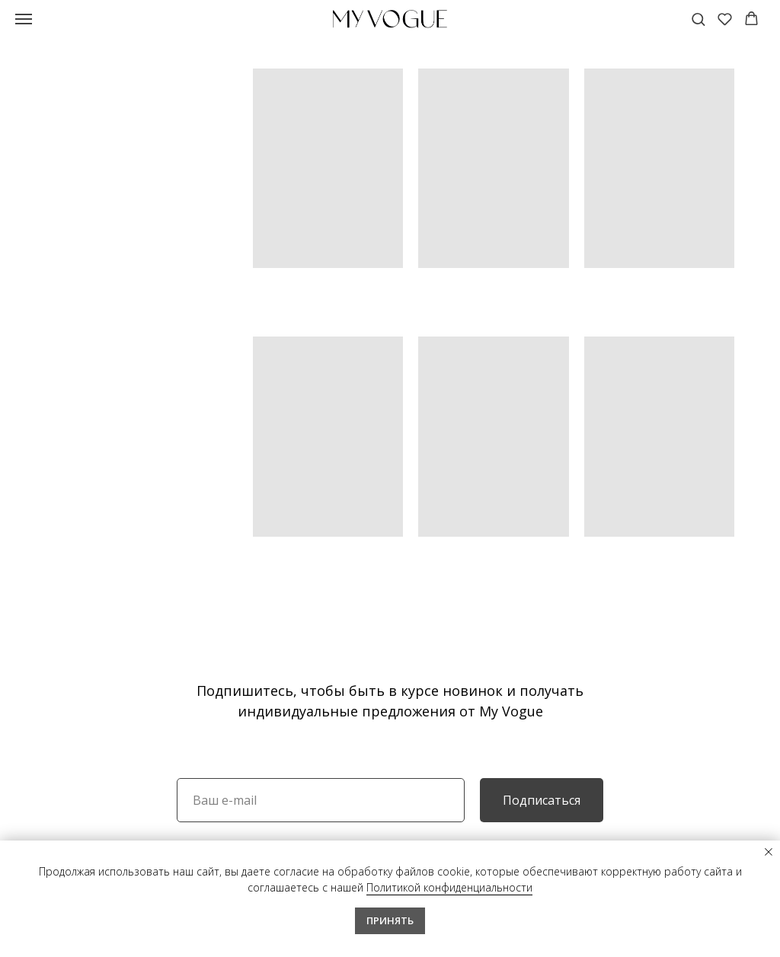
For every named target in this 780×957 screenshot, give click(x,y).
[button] (698, 18)
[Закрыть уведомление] (768, 852)
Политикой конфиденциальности (449, 887)
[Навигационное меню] (23, 19)
